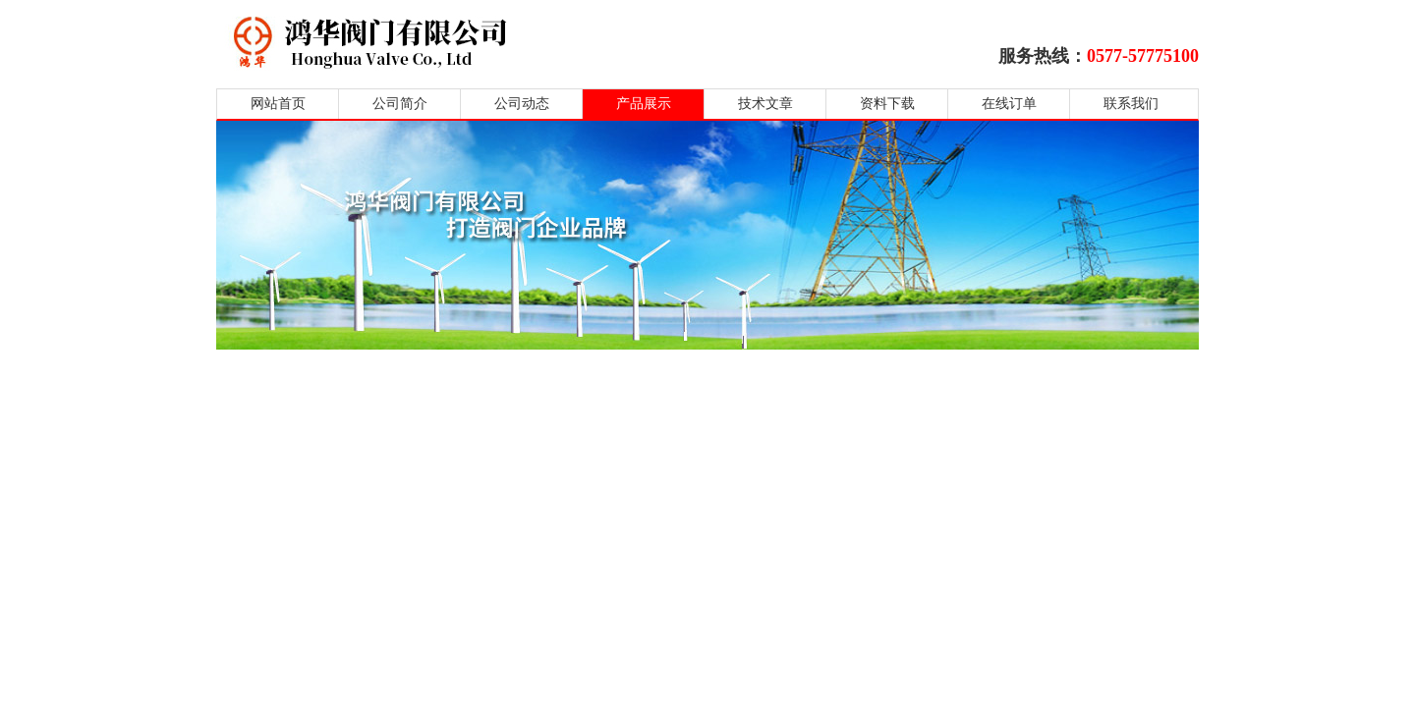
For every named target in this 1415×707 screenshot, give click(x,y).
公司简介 (399, 103)
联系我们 (1131, 103)
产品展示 (643, 103)
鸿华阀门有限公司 (493, 41)
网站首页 (278, 103)
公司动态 (521, 103)
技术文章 (765, 103)
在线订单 (1009, 103)
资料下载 (887, 103)
